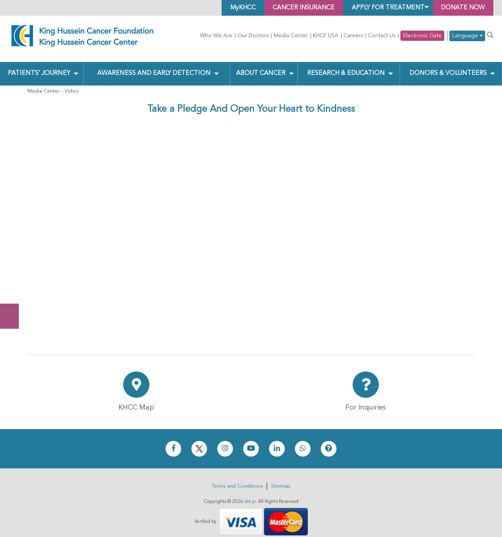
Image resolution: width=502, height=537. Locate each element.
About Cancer (260, 67)
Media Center (291, 35)
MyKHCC (236, 8)
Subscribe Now (13, 287)
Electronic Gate (422, 35)
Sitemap (280, 479)
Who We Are (216, 35)
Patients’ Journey (38, 67)
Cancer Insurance (299, 8)
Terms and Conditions (237, 479)
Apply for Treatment (385, 8)
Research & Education (345, 67)
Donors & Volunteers (448, 67)
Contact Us (381, 35)
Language (467, 36)
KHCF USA (325, 35)
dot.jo (250, 495)
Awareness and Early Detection (153, 67)
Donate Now (13, 256)
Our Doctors (253, 35)
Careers (353, 35)
